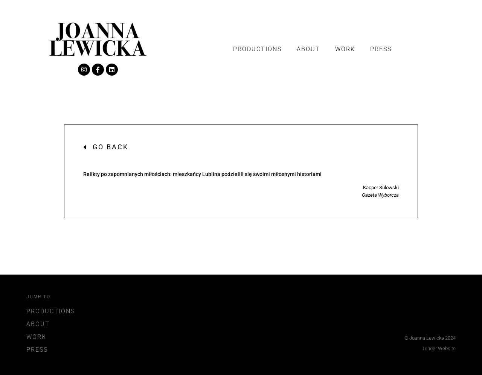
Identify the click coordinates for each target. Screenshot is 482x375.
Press (381, 49)
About (308, 49)
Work (345, 49)
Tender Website (439, 348)
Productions (257, 49)
